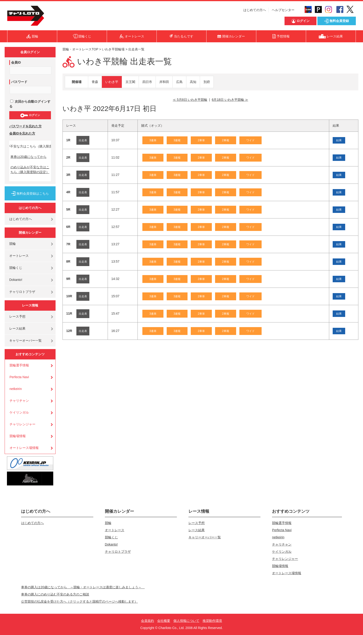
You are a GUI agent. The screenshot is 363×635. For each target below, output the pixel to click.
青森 (95, 82)
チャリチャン (19, 400)
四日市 (147, 82)
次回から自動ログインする (29, 104)
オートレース (19, 256)
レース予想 (17, 316)
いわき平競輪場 (113, 49)
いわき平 (111, 82)
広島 (179, 82)
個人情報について (186, 621)
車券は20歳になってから (28, 157)
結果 (339, 140)
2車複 (225, 140)
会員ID (16, 62)
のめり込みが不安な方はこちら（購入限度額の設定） (29, 169)
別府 (206, 82)
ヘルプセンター (283, 10)
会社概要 (163, 621)
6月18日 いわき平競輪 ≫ (230, 99)
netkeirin (15, 389)
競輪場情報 (17, 436)
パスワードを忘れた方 (25, 126)
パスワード (19, 82)
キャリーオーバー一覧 (25, 340)
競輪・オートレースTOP (80, 49)
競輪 (12, 243)
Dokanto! (15, 280)
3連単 (152, 140)
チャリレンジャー (22, 424)
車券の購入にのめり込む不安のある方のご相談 (55, 594)
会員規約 (147, 621)
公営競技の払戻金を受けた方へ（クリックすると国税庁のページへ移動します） (79, 601)
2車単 (201, 140)
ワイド (250, 140)
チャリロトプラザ (22, 292)
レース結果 (17, 328)
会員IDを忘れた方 (22, 133)
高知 (193, 82)
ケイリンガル (19, 412)
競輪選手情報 (19, 365)
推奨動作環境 (212, 621)
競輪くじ (15, 268)
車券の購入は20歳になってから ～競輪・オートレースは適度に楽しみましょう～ (83, 587)
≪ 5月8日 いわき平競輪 (190, 99)
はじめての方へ (254, 10)
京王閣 (130, 82)
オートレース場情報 (24, 448)
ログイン (30, 115)
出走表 (83, 140)
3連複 (177, 140)
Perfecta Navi (19, 377)
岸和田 (164, 82)
